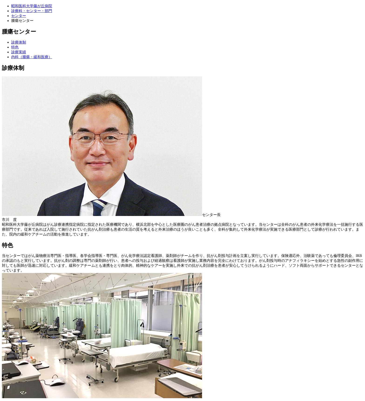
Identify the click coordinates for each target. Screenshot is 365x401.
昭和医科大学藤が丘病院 (31, 6)
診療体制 (18, 42)
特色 (15, 47)
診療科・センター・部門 (31, 11)
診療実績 (18, 52)
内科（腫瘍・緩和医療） (31, 57)
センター (18, 16)
